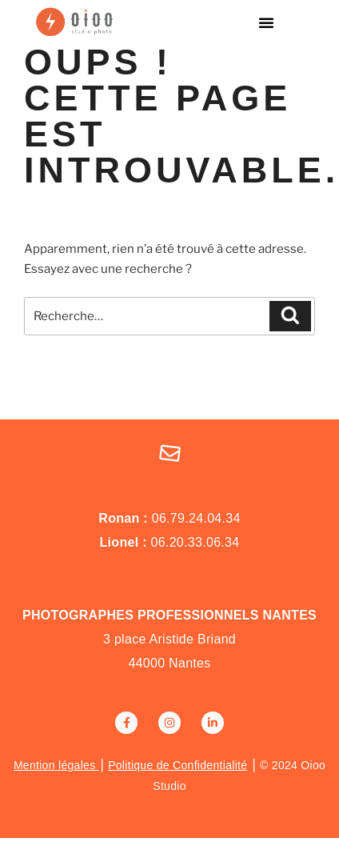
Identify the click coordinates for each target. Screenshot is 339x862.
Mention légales (56, 765)
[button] (266, 22)
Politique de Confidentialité (177, 765)
